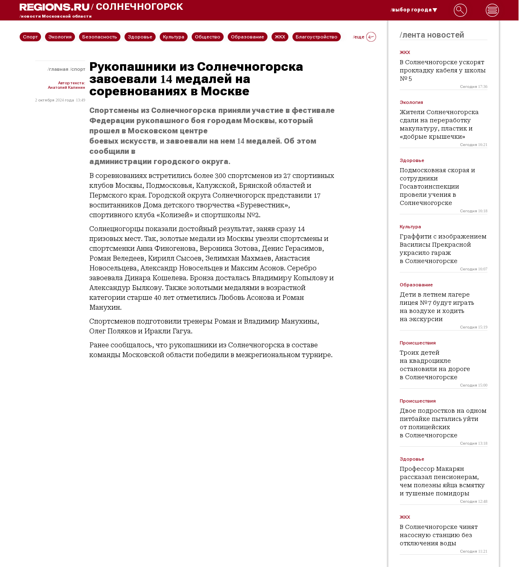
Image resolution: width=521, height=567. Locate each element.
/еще (364, 37)
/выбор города (414, 10)
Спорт (78, 69)
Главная (58, 69)
